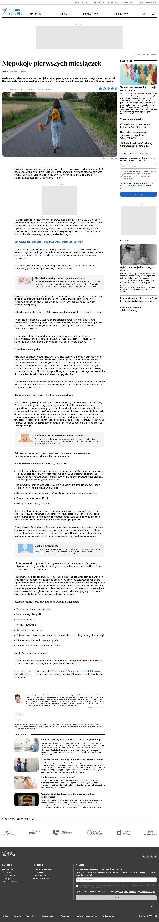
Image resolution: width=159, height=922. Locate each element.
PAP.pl (77, 2)
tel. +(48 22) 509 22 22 (42, 879)
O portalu (17, 916)
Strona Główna (140, 55)
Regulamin (65, 916)
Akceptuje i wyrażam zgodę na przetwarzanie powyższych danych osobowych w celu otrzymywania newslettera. (140, 175)
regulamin (136, 172)
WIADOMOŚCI (126, 240)
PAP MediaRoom (99, 2)
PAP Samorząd (113, 2)
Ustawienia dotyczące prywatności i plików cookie (94, 916)
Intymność (153, 55)
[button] (153, 14)
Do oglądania (121, 13)
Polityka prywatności (47, 916)
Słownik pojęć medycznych (14, 882)
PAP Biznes (86, 2)
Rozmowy (62, 13)
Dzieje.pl (140, 2)
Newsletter (30, 916)
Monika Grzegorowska (17, 71)
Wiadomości (36, 13)
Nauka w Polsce (128, 2)
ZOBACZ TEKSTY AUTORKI (96, 707)
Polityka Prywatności (138, 186)
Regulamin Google (127, 188)
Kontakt (5, 916)
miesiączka (19, 714)
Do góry (151, 906)
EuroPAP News (151, 2)
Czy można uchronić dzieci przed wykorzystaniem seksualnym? (48, 242)
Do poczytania (90, 13)
